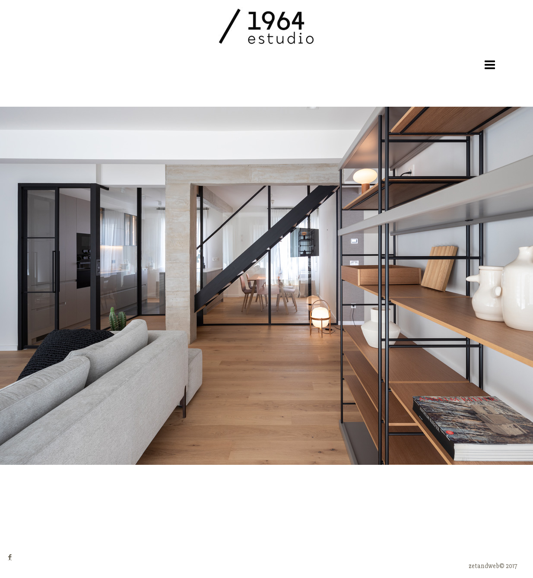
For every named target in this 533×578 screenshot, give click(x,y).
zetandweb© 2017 (493, 566)
